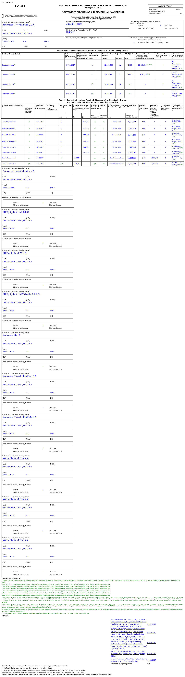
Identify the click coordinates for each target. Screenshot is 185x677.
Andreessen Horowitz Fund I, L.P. (18, 24)
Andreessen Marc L (11, 335)
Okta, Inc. (70, 24)
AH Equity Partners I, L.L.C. (15, 212)
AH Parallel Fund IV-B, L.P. (15, 499)
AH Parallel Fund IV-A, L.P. (15, 458)
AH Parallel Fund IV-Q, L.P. (15, 540)
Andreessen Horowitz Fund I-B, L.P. (19, 417)
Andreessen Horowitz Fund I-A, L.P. (19, 376)
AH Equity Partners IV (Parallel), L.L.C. (21, 294)
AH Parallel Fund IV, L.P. (14, 253)
